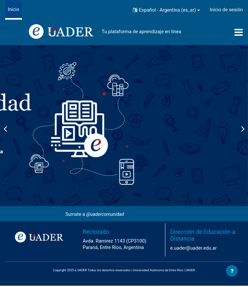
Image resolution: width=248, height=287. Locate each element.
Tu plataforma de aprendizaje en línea (141, 31)
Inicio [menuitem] (13, 9)
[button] (166, 10)
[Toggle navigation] (238, 32)
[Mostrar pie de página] (232, 271)
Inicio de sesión (226, 10)
